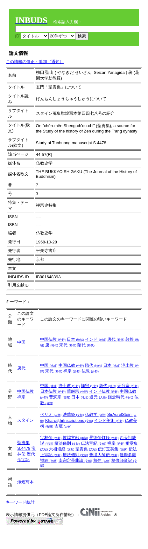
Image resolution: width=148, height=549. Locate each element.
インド (95, 339)
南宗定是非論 (75, 460)
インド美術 (108, 420)
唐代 (115, 339)
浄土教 (69, 385)
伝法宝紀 (93, 443)
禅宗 (72, 371)
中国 (21, 342)
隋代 (86, 345)
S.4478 (23, 448)
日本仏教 (53, 391)
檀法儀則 (67, 443)
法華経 (73, 414)
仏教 (90, 371)
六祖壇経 (61, 449)
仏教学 (95, 414)
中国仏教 (53, 339)
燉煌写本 (25, 482)
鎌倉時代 (120, 397)
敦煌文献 (75, 437)
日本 (75, 339)
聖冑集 (23, 442)
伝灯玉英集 (112, 449)
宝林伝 (50, 437)
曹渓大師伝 (104, 454)
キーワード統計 (20, 502)
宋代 (67, 345)
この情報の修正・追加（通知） (35, 61)
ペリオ (50, 414)
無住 (101, 460)
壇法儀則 (75, 454)
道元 (98, 397)
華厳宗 (77, 391)
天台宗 (127, 385)
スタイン (25, 420)
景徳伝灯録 (104, 437)
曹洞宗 (59, 397)
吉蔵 (63, 426)
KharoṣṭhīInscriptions (69, 420)
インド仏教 (104, 391)
